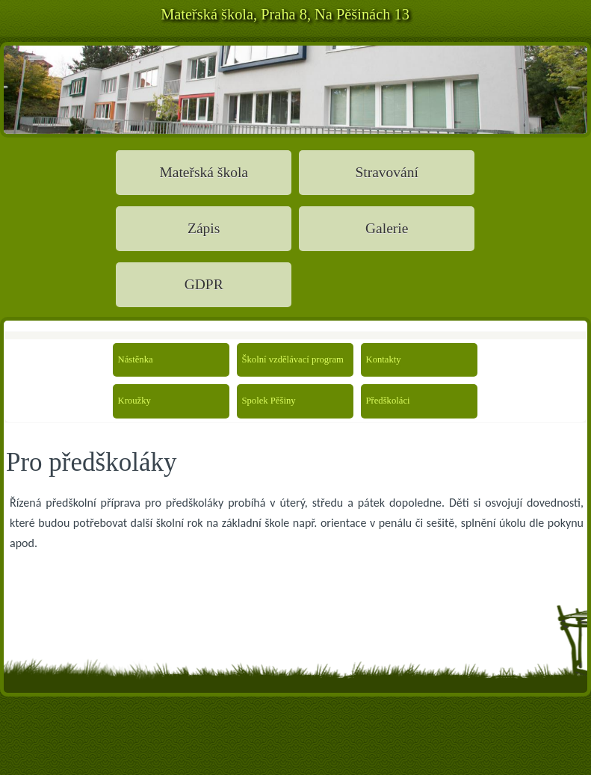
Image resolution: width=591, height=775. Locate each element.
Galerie (386, 228)
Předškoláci (383, 400)
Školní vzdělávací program (259, 359)
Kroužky (134, 400)
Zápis (204, 228)
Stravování (386, 172)
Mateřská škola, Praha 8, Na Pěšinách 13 (285, 14)
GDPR (204, 284)
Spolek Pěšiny (259, 400)
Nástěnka (135, 359)
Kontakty (383, 359)
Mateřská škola (203, 172)
